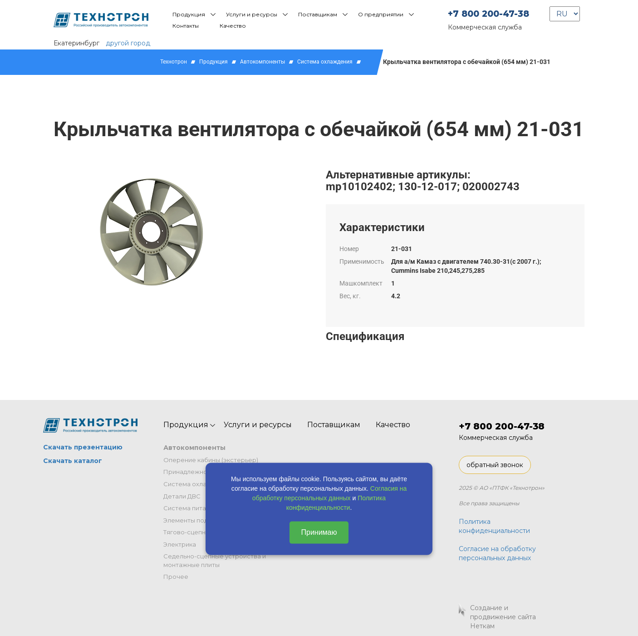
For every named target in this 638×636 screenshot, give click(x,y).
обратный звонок (494, 465)
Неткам (482, 626)
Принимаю (319, 532)
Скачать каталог (72, 461)
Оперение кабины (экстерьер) (210, 459)
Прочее (175, 576)
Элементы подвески (194, 520)
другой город (128, 43)
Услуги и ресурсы (251, 14)
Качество (233, 25)
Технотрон (173, 62)
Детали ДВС (182, 496)
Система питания (190, 508)
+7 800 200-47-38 (488, 14)
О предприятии (380, 14)
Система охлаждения (325, 62)
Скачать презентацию (83, 447)
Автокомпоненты (262, 62)
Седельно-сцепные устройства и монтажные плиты (214, 560)
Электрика (179, 544)
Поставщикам (317, 14)
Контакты (185, 25)
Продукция (188, 14)
